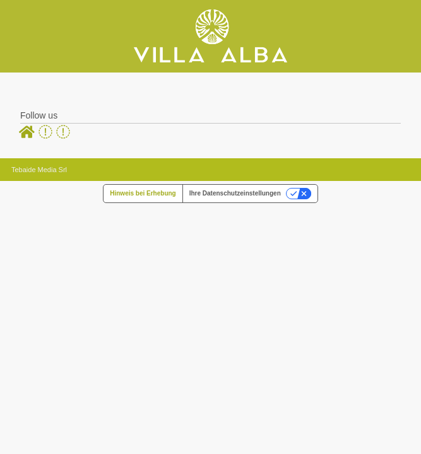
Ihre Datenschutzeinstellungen (235, 193)
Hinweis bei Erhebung (142, 193)
